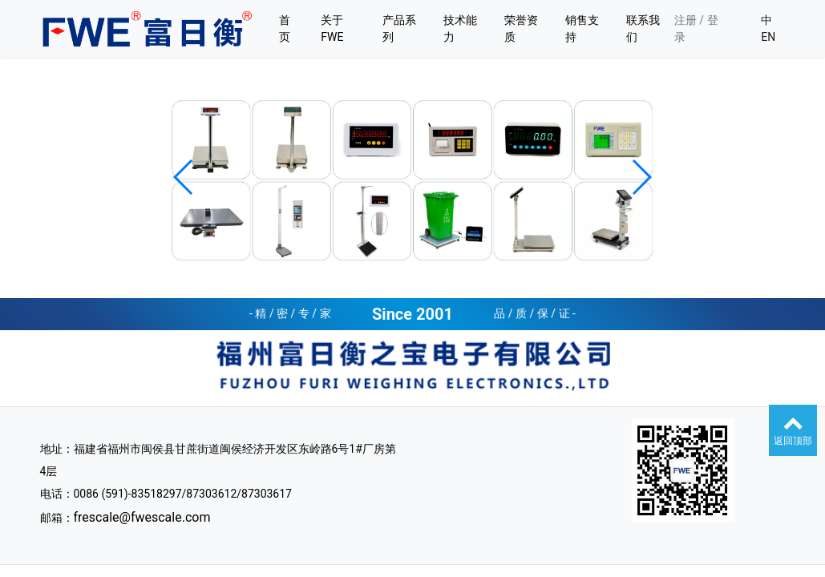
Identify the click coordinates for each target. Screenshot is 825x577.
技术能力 (460, 28)
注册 (685, 20)
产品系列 (399, 28)
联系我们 (643, 28)
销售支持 (582, 28)
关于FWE (332, 28)
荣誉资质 (521, 28)
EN (768, 36)
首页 (284, 28)
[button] (184, 177)
